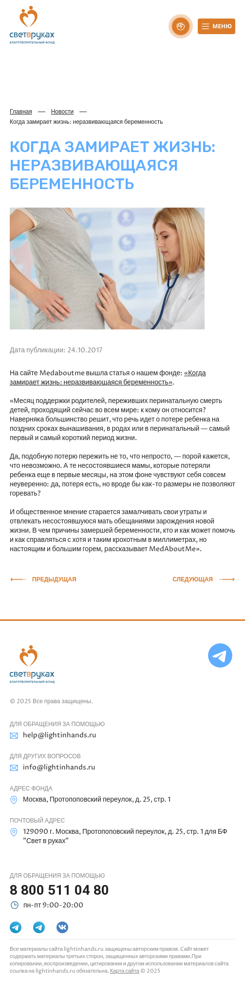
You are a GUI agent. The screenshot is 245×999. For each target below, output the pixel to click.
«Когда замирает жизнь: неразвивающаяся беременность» (108, 377)
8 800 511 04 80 (59, 890)
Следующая (192, 579)
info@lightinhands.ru (52, 768)
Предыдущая (54, 579)
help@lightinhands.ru (53, 735)
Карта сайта (124, 971)
